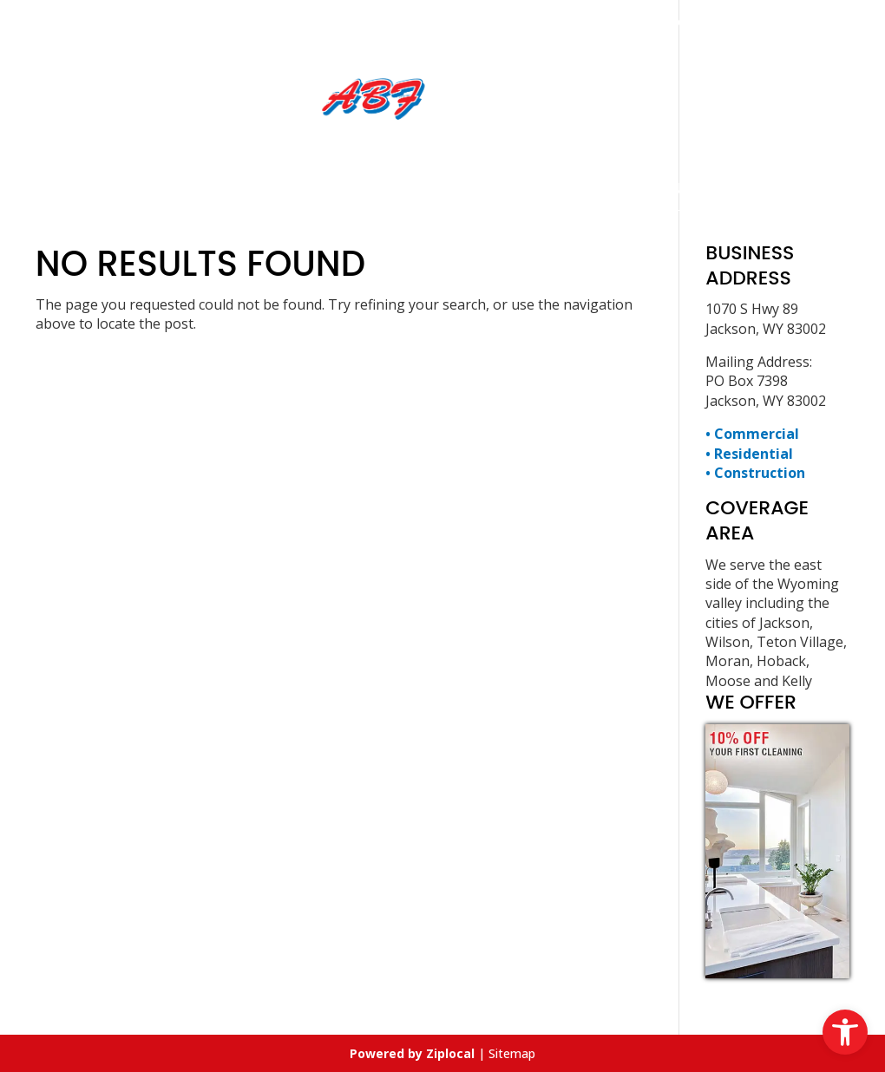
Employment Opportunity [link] (466, 188)
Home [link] (212, 188)
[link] (845, 1032)
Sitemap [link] (511, 1053)
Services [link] (292, 188)
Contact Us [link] (645, 188)
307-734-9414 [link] (501, 20)
